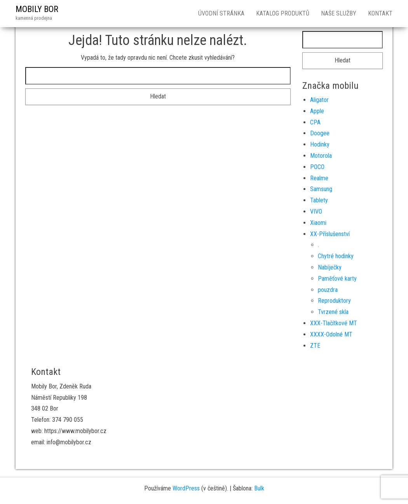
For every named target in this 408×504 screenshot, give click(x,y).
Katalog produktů (282, 13)
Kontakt (380, 13)
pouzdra (328, 289)
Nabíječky (330, 267)
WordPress (186, 488)
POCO (317, 167)
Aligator (319, 100)
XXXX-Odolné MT (331, 334)
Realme (319, 178)
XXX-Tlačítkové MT (333, 323)
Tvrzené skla (333, 312)
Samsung (321, 189)
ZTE (315, 345)
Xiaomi (318, 222)
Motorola (321, 155)
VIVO (316, 211)
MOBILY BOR (37, 9)
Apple (317, 111)
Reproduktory (334, 300)
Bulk (259, 488)
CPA (315, 122)
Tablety (319, 200)
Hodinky (320, 144)
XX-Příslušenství (330, 234)
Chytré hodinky (336, 256)
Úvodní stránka (221, 13)
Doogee (320, 133)
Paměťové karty (337, 278)
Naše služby (338, 13)
